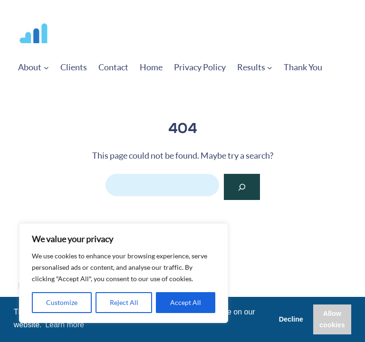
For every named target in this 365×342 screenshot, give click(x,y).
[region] (123, 273)
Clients (73, 67)
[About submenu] (46, 67)
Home (151, 67)
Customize (61, 302)
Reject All (124, 302)
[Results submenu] (269, 67)
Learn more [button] (64, 325)
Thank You (303, 67)
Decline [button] (291, 319)
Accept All (185, 302)
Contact (113, 67)
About (29, 67)
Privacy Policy (200, 67)
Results (251, 67)
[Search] (242, 187)
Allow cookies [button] (332, 319)
